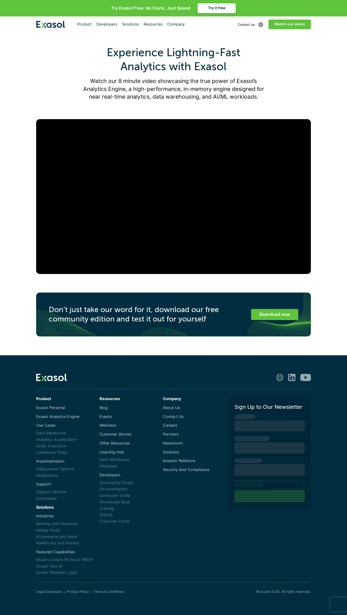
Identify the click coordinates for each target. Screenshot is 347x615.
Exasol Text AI (49, 566)
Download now (274, 314)
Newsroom (173, 443)
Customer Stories (115, 434)
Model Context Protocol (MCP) (64, 559)
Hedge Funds (48, 530)
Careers (170, 425)
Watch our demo (289, 24)
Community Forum (116, 482)
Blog (104, 407)
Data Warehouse (51, 433)
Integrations (47, 475)
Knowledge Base (115, 502)
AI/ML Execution (51, 446)
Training (107, 508)
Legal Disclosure (49, 592)
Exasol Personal (50, 407)
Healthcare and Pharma (57, 543)
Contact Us (173, 416)
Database (108, 466)
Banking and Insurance (56, 523)
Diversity (171, 452)
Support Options (51, 492)
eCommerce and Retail (57, 536)
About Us (171, 407)
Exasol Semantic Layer (57, 572)
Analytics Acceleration (56, 439)
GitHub (106, 514)
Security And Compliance (186, 469)
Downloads (46, 498)
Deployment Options (55, 469)
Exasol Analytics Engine (58, 416)
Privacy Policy (78, 592)
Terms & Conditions (109, 592)
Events (106, 416)
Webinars (108, 425)
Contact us (246, 24)
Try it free (216, 8)
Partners (170, 434)
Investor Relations (179, 460)
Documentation (113, 489)
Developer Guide (115, 495)
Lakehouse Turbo (51, 452)
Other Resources (115, 443)
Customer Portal (115, 521)
